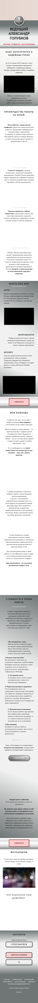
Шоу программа (20, 981)
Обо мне (7, 979)
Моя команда (29, 979)
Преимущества (17, 979)
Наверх (19, 992)
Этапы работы (7, 981)
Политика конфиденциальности (19, 984)
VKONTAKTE (31, 981)
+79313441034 (19, 944)
